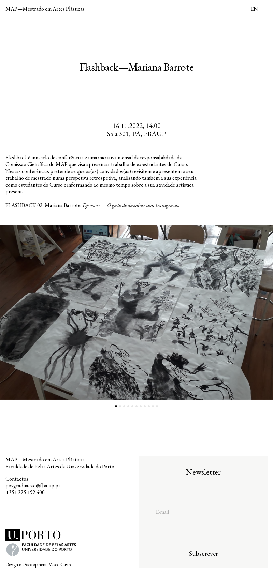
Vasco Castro (60, 564)
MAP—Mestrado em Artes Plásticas (45, 8)
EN (254, 8)
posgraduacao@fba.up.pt (32, 485)
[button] (68, 312)
